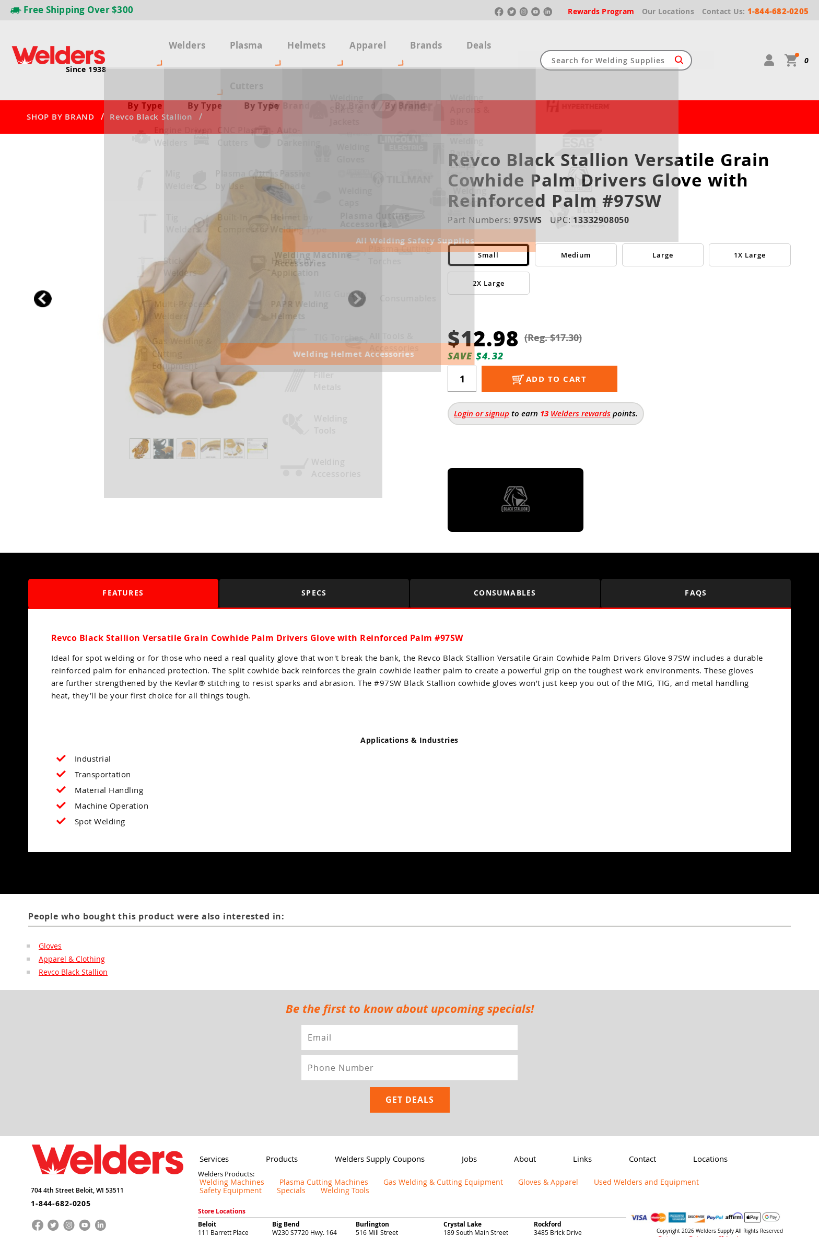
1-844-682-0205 (57, 1129)
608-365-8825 (218, 1170)
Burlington (372, 1146)
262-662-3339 (292, 1170)
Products (276, 1089)
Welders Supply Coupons (370, 1089)
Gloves (49, 907)
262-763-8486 (376, 1170)
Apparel (360, 40)
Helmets (308, 40)
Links (561, 1089)
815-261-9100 (463, 1170)
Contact (617, 1089)
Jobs (455, 1089)
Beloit (207, 1146)
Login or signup (481, 374)
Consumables (505, 554)
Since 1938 (86, 50)
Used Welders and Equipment (566, 1112)
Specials (697, 1112)
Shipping (710, 1161)
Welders (173, 40)
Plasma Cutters (240, 40)
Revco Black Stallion (151, 78)
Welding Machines (224, 1112)
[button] (357, 260)
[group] (199, 257)
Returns (666, 1161)
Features (123, 554)
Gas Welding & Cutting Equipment (398, 1112)
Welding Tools (742, 1112)
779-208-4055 (554, 1170)
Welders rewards (581, 374)
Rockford (547, 1146)
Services (212, 1089)
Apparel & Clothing (68, 921)
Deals (456, 40)
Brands (411, 40)
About (507, 1089)
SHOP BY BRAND (61, 78)
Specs (314, 554)
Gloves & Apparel (485, 1112)
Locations (681, 1089)
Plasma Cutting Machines (300, 1112)
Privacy (689, 1161)
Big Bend (286, 1146)
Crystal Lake (462, 1146)
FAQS (695, 554)
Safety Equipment (647, 1112)
